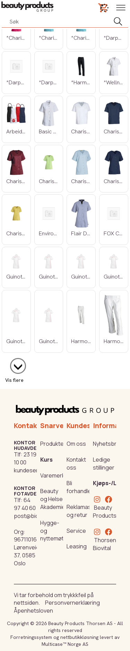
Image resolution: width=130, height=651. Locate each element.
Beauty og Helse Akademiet (53, 499)
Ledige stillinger (103, 463)
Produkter (53, 443)
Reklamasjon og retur (83, 511)
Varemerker (55, 475)
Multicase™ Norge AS (65, 644)
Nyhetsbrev (108, 443)
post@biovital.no (35, 516)
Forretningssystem (31, 637)
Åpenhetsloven (33, 610)
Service (76, 531)
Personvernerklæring (72, 602)
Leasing (77, 546)
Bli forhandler (80, 487)
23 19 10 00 (25, 458)
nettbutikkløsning (79, 637)
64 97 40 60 (25, 504)
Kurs (46, 459)
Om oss (76, 443)
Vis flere (14, 380)
